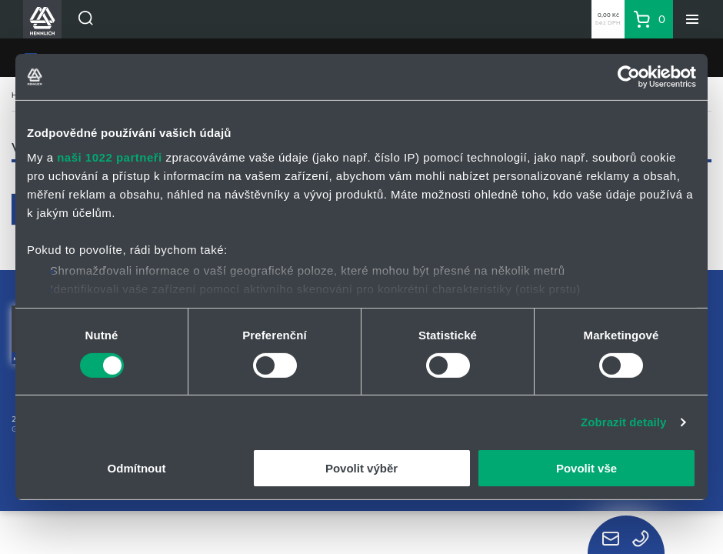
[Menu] (692, 19)
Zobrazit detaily (624, 422)
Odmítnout (137, 468)
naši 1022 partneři (109, 156)
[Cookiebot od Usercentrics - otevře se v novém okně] (628, 76)
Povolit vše (586, 468)
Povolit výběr (361, 468)
